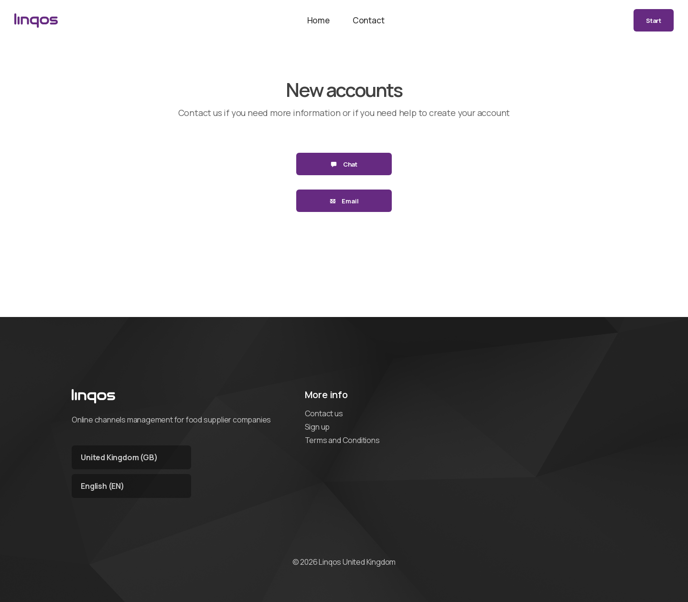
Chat (344, 164)
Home (318, 20)
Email (344, 201)
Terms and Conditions (342, 440)
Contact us (324, 413)
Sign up (317, 427)
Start (653, 20)
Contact (369, 20)
